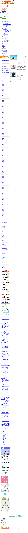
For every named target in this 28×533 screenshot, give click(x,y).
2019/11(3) (3, 155)
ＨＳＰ (3, 433)
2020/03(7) (3, 150)
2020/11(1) (3, 140)
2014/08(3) (3, 214)
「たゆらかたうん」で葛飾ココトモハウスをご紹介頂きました (5, 326)
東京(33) (3, 223)
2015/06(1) (3, 205)
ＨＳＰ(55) (3, 231)
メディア (4, 435)
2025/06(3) (3, 89)
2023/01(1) (3, 117)
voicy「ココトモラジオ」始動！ (5, 70)
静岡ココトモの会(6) (4, 239)
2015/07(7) (3, 204)
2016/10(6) (3, 187)
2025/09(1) (3, 85)
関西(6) (3, 236)
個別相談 (4, 436)
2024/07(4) (3, 100)
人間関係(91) (3, 257)
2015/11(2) (3, 199)
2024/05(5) (3, 102)
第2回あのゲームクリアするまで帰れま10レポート (21, 75)
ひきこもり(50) (3, 227)
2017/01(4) (3, 183)
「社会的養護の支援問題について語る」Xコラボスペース (5, 368)
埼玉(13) (3, 235)
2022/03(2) (3, 122)
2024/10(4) (3, 96)
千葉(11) (3, 240)
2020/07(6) (3, 145)
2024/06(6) (3, 101)
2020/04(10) (3, 149)
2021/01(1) (3, 138)
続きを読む (20, 63)
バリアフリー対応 (4, 434)
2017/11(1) (3, 171)
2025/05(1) (3, 90)
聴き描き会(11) (3, 244)
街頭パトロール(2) (4, 253)
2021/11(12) (3, 127)
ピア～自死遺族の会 (5, 357)
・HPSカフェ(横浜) (5, 395)
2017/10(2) (3, 172)
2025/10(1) (3, 84)
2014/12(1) (3, 210)
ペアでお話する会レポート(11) (5, 245)
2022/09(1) (3, 118)
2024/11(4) (3, 95)
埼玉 (3, 441)
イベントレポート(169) (4, 222)
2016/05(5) (3, 193)
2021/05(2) (3, 134)
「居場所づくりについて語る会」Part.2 (5, 395)
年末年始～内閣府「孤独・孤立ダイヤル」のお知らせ (5, 317)
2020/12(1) (3, 139)
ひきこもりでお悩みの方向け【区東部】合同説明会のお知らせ (5, 323)
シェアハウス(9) (3, 226)
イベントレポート (18, 61)
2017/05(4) (3, 178)
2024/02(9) (3, 106)
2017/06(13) (3, 177)
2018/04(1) (3, 165)
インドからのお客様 (5, 392)
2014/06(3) (3, 216)
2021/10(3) (3, 128)
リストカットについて (5, 400)
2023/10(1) (3, 111)
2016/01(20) (3, 198)
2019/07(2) (3, 160)
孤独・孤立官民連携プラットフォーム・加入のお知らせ (5, 334)
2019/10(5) (3, 156)
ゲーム (20, 77)
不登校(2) (3, 266)
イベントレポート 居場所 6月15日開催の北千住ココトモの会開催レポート (5, 384)
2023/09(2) (3, 112)
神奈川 (3, 442)
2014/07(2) (3, 215)
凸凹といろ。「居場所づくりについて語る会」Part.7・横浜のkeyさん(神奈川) (5, 72)
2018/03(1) (3, 166)
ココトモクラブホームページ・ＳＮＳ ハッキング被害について (5, 416)
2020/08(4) (3, 144)
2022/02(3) (3, 123)
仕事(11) (3, 258)
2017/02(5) (3, 182)
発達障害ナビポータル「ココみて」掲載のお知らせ (5, 413)
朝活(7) (3, 262)
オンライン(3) (3, 267)
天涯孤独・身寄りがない (5, 437)
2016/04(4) (3, 194)
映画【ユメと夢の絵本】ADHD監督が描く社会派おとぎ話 (5, 380)
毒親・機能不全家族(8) (4, 248)
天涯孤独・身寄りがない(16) (5, 249)
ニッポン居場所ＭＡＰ (5, 438)
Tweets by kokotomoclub (4, 510)
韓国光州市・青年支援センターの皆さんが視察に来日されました (5, 320)
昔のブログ (4, 444)
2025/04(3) (3, 91)
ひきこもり (4, 431)
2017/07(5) (3, 176)
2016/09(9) (3, 188)
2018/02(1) (3, 167)
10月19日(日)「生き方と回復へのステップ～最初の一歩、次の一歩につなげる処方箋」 (5, 68)
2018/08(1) (3, 161)
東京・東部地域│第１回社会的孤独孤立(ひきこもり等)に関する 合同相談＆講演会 (5, 424)
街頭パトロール (4, 439)
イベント (4, 430)
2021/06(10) (3, 133)
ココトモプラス (5, 458)
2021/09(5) (3, 129)
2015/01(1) (3, 209)
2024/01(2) (3, 107)
